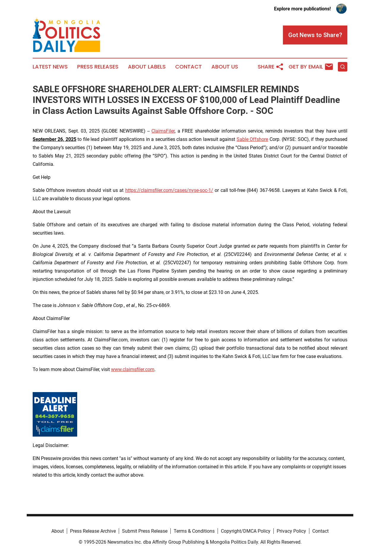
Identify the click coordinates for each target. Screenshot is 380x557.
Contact (188, 66)
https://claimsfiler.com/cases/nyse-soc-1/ (169, 190)
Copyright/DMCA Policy (245, 531)
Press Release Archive (93, 531)
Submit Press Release (144, 531)
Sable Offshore (252, 139)
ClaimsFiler (163, 131)
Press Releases (97, 66)
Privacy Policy (291, 531)
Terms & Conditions (194, 531)
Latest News (50, 66)
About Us (224, 66)
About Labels (147, 66)
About (57, 531)
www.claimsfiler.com (132, 369)
